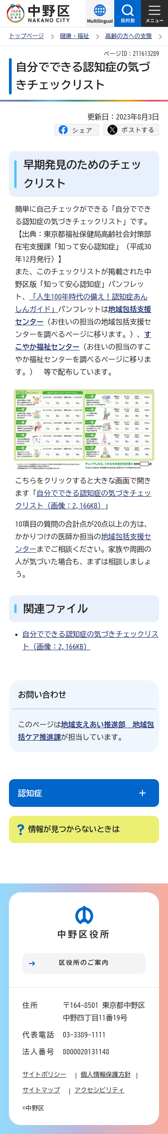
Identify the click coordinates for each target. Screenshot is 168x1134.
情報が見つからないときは (74, 829)
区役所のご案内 (84, 962)
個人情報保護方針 (106, 1074)
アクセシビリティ (99, 1090)
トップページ (26, 36)
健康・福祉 (74, 36)
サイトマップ (41, 1090)
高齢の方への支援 (128, 36)
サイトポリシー (44, 1074)
